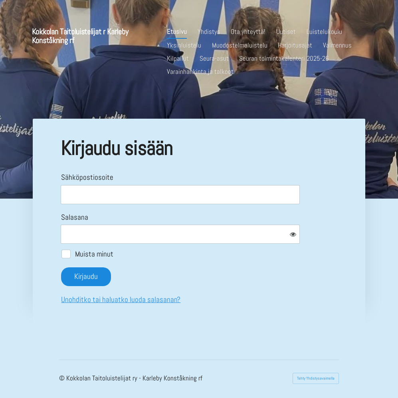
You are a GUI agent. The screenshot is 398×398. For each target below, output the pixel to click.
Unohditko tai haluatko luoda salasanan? (120, 299)
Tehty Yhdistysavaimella (316, 378)
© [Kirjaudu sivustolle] (62, 378)
